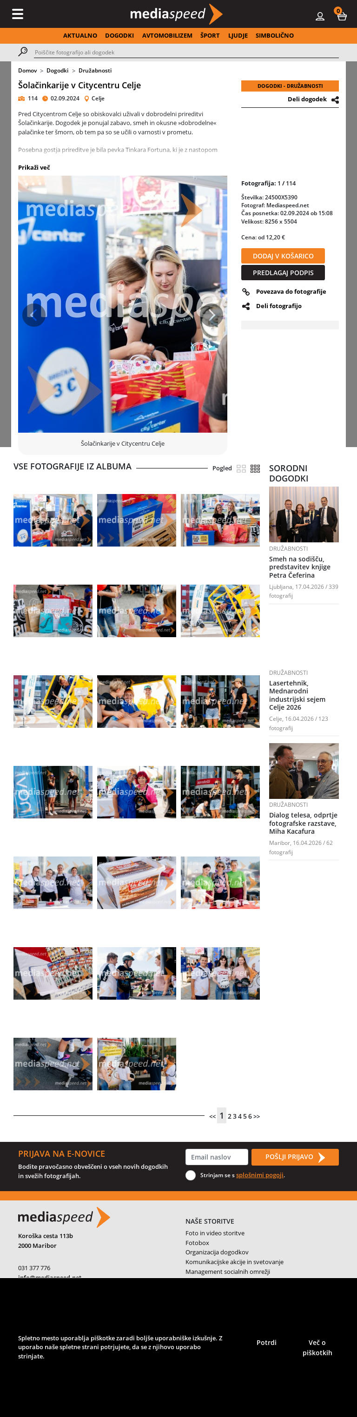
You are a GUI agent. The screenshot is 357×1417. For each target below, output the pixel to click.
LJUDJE (238, 35)
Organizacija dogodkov (217, 1252)
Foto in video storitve (215, 1233)
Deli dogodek (307, 99)
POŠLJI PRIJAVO (295, 1157)
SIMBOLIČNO (275, 35)
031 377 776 (34, 1268)
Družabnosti (95, 70)
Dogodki (57, 70)
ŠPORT (210, 35)
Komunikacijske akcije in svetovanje (234, 1262)
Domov (27, 70)
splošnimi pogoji (260, 1175)
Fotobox (197, 1243)
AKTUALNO (80, 35)
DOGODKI (119, 35)
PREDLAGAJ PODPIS (283, 272)
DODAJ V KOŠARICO (283, 255)
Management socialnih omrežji (227, 1271)
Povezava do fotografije (291, 291)
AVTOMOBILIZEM (167, 35)
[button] (342, 15)
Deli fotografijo (279, 306)
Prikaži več (34, 167)
